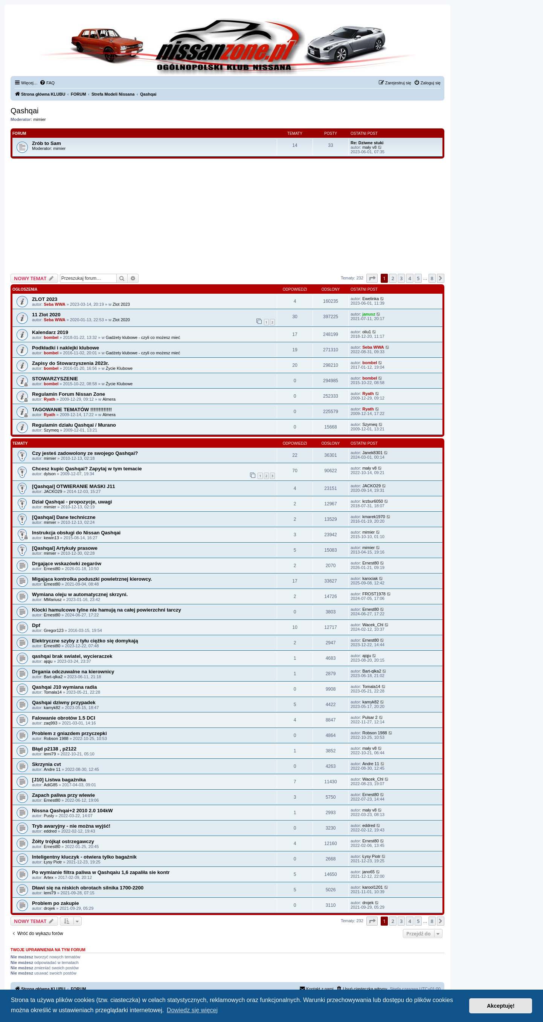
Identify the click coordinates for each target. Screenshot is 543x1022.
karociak (370, 578)
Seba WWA (54, 304)
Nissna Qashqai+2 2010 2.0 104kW (72, 810)
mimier (40, 119)
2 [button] (392, 278)
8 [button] (432, 278)
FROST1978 (374, 594)
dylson (50, 473)
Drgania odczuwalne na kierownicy (73, 671)
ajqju (48, 661)
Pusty (49, 815)
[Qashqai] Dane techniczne (64, 517)
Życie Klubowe (119, 368)
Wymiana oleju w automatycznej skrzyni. (80, 594)
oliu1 (366, 331)
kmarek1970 (373, 516)
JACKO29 (53, 491)
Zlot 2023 (121, 304)
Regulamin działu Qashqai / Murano (74, 425)
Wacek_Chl (372, 624)
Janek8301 (372, 452)
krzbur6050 (372, 501)
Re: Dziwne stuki (367, 142)
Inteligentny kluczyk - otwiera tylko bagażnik (84, 857)
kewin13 (51, 537)
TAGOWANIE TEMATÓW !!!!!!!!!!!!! (72, 409)
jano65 (368, 871)
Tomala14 (53, 692)
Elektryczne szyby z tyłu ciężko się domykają (85, 641)
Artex (48, 877)
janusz (368, 314)
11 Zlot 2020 (46, 314)
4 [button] (409, 278)
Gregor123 (54, 630)
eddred (50, 831)
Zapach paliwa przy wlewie (63, 795)
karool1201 (372, 887)
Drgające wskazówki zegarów (66, 563)
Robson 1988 (56, 738)
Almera (109, 399)
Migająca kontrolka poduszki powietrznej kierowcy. (92, 579)
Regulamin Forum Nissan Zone (68, 394)
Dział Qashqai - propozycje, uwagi (72, 502)
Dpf (36, 625)
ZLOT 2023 (44, 299)
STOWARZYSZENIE (55, 378)
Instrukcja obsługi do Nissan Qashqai (76, 532)
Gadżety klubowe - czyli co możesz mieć (143, 337)
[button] (372, 278)
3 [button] (401, 278)
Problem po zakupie (55, 903)
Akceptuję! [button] (501, 1006)
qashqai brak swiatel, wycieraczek (72, 656)
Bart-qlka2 (53, 676)
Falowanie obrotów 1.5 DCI (63, 718)
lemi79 (50, 754)
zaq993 (50, 723)
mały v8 (369, 147)
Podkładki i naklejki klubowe (65, 348)
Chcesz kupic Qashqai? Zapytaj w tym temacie (87, 468)
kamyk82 (52, 707)
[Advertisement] (227, 219)
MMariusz (53, 599)
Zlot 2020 (121, 319)
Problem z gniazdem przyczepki (69, 733)
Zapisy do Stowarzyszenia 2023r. (70, 363)
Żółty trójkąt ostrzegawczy (63, 841)
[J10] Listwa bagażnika (59, 780)
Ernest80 (52, 568)
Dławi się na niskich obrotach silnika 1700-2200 (87, 888)
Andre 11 (52, 769)
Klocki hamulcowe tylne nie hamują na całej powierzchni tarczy (106, 610)
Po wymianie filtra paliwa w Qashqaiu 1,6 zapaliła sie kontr (101, 872)
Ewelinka (370, 298)
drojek (49, 908)
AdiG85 (51, 785)
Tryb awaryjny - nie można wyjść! (71, 826)
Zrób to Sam (46, 143)
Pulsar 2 (369, 717)
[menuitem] (47, 82)
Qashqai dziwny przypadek (64, 702)
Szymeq (51, 430)
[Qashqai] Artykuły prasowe (65, 548)
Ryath (49, 399)
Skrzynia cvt (46, 764)
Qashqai (25, 111)
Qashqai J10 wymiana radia (64, 687)
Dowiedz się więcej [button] (192, 1010)
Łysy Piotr (53, 862)
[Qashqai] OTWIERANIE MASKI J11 (73, 486)
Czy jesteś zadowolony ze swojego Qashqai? (85, 453)
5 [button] (418, 278)
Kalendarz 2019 (50, 332)
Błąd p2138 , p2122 (54, 749)
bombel (51, 337)
